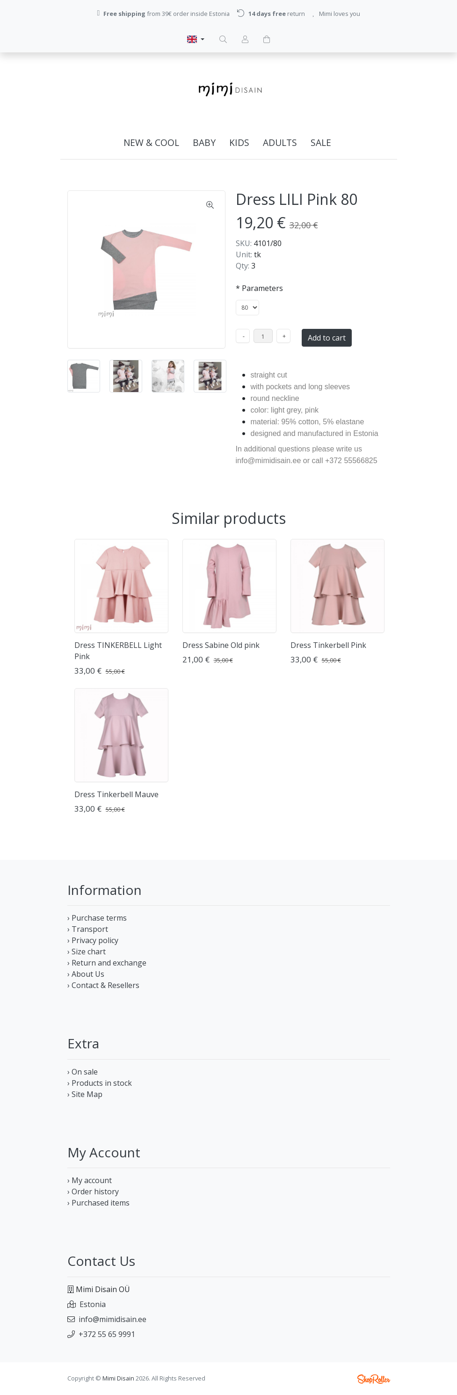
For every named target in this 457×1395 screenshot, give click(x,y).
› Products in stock (99, 1083)
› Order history (93, 1191)
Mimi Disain (118, 1378)
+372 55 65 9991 (107, 1334)
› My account (89, 1180)
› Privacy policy (92, 940)
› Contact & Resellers (103, 985)
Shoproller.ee (373, 1379)
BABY (204, 142)
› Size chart (86, 951)
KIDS (239, 142)
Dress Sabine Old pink (221, 645)
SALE (321, 142)
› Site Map (84, 1094)
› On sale (82, 1072)
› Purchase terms (97, 918)
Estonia (93, 1304)
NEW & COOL (151, 142)
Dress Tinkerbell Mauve (116, 794)
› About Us (85, 974)
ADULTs (280, 142)
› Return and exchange (106, 963)
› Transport (87, 929)
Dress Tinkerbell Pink (328, 645)
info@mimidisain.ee (112, 1319)
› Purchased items (98, 1203)
